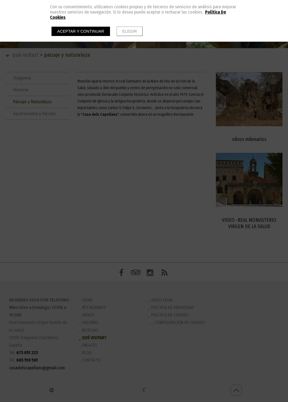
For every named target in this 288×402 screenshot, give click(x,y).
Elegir (129, 31)
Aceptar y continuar (80, 31)
